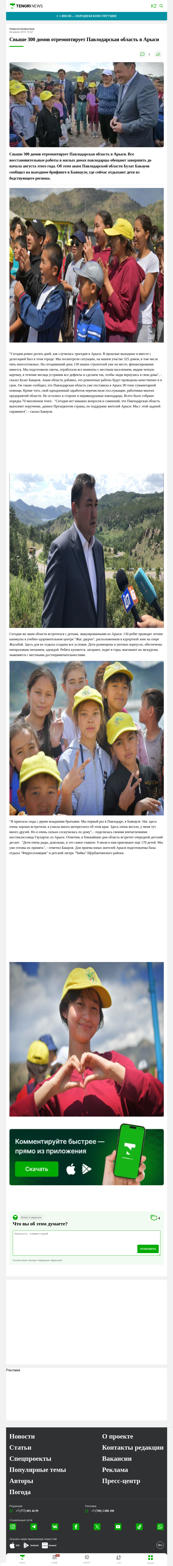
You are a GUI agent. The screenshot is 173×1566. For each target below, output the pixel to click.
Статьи (20, 1447)
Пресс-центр (121, 1481)
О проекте (117, 1436)
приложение (42, 1539)
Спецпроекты (30, 1458)
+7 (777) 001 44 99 (26, 1510)
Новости (22, 1436)
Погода (20, 1492)
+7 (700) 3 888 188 (102, 1510)
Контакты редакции (133, 1447)
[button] (153, 6)
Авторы (21, 1481)
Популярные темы (37, 1469)
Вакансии (117, 1458)
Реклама (115, 1469)
